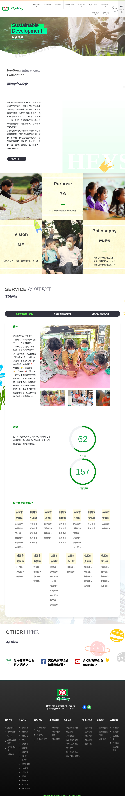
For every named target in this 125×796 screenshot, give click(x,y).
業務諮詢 (95, 13)
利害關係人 (105, 5)
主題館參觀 (69, 5)
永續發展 (81, 5)
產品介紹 (47, 5)
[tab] (24, 314)
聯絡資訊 (106, 13)
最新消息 (58, 5)
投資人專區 (93, 5)
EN (115, 9)
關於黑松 (36, 5)
